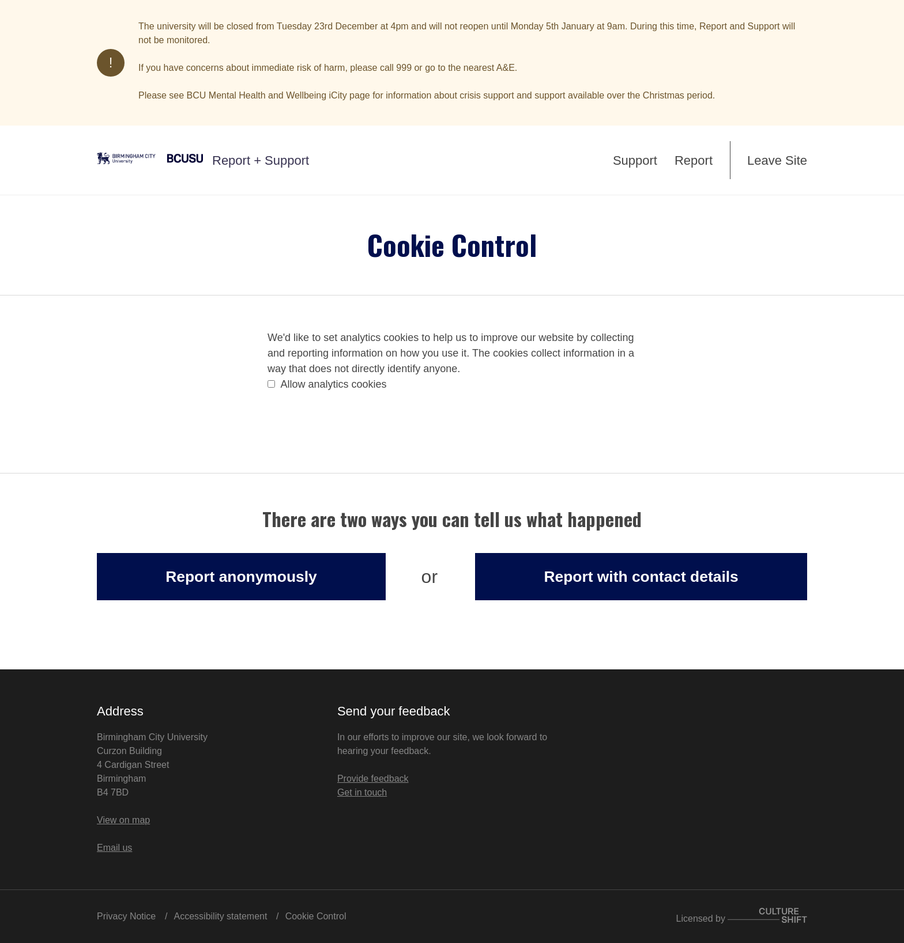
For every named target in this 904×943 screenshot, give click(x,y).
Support (635, 160)
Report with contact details (641, 576)
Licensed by (741, 918)
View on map (123, 820)
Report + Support (260, 160)
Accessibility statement (221, 916)
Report (694, 160)
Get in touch (362, 792)
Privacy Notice (126, 916)
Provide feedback (373, 778)
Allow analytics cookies (327, 384)
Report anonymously (241, 576)
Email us (114, 848)
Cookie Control (315, 916)
